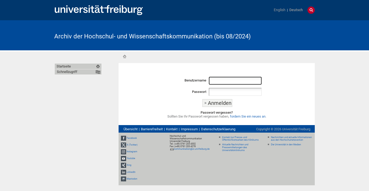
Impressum (189, 129)
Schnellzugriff (67, 72)
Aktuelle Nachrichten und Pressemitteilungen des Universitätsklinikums (235, 147)
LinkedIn (131, 172)
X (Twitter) (132, 145)
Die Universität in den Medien (286, 144)
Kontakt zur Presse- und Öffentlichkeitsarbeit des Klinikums (240, 138)
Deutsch (296, 10)
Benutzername (195, 80)
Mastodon (132, 179)
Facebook (132, 138)
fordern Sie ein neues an (247, 116)
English (279, 10)
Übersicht (131, 129)
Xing (129, 165)
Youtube (131, 158)
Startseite (124, 56)
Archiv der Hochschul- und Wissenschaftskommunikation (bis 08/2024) (152, 36)
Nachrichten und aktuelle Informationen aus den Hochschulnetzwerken (291, 138)
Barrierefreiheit (152, 129)
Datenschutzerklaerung (218, 129)
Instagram (132, 151)
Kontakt (171, 129)
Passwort (199, 92)
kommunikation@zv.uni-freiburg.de (192, 149)
